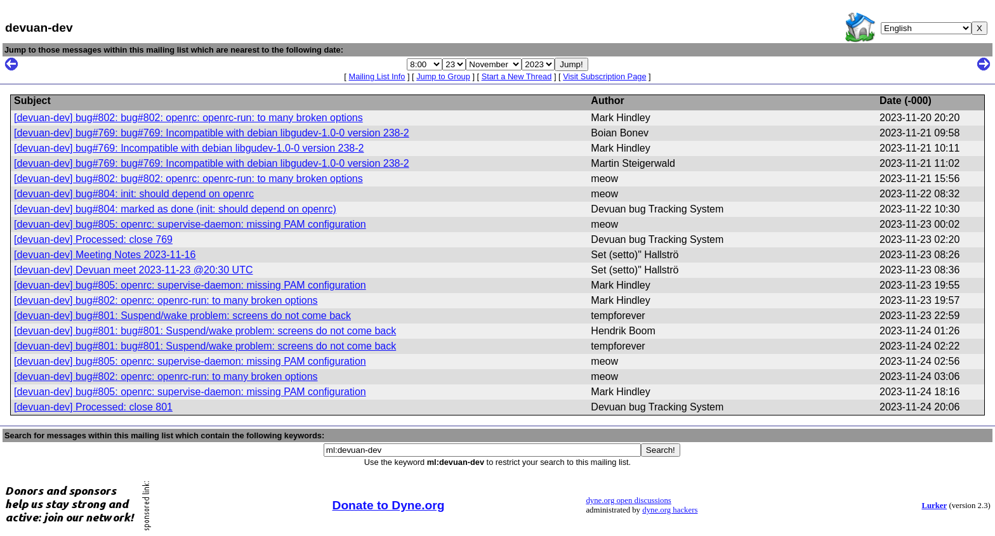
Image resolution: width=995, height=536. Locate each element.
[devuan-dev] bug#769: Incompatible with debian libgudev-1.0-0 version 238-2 (189, 148)
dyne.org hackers (669, 510)
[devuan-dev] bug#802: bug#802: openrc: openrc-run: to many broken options (188, 117)
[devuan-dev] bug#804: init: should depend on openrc (134, 193)
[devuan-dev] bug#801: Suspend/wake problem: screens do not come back (182, 315)
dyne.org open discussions (628, 500)
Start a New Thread (517, 76)
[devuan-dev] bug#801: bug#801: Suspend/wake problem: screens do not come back (205, 330)
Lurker (934, 505)
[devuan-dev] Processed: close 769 (93, 239)
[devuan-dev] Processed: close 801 (93, 407)
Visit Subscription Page (604, 76)
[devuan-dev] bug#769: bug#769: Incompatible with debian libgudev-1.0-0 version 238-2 (211, 132)
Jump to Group (443, 76)
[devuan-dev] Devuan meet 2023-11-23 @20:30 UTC (133, 270)
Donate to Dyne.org (389, 505)
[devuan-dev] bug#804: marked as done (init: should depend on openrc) (175, 209)
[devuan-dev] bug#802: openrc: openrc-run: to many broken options (166, 300)
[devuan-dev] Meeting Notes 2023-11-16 (104, 254)
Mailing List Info (376, 76)
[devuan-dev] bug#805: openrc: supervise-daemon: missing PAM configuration (190, 224)
